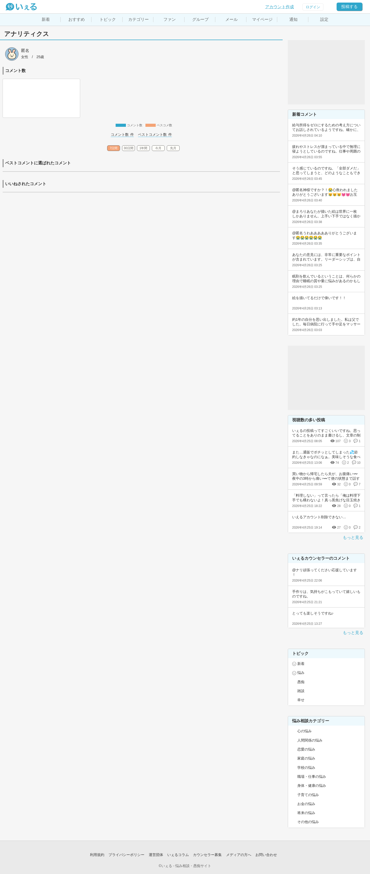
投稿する (349, 6)
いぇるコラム (178, 855)
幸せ (300, 700)
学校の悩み (306, 767)
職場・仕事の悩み (311, 776)
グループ (200, 19)
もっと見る (353, 537)
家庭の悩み (306, 758)
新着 (46, 19)
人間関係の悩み (309, 740)
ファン (169, 19)
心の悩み (304, 731)
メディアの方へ (238, 855)
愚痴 (300, 682)
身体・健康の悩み (311, 785)
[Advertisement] (326, 72)
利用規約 (97, 855)
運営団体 (156, 855)
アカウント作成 (279, 7)
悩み (300, 673)
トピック (107, 19)
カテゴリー (138, 19)
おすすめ (76, 19)
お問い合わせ (266, 855)
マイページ (262, 19)
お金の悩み (306, 804)
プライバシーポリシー (126, 855)
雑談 (300, 691)
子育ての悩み (308, 795)
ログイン (313, 7)
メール (231, 19)
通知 (293, 19)
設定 (324, 19)
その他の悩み (308, 822)
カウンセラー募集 (207, 855)
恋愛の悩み (306, 749)
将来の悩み (306, 813)
